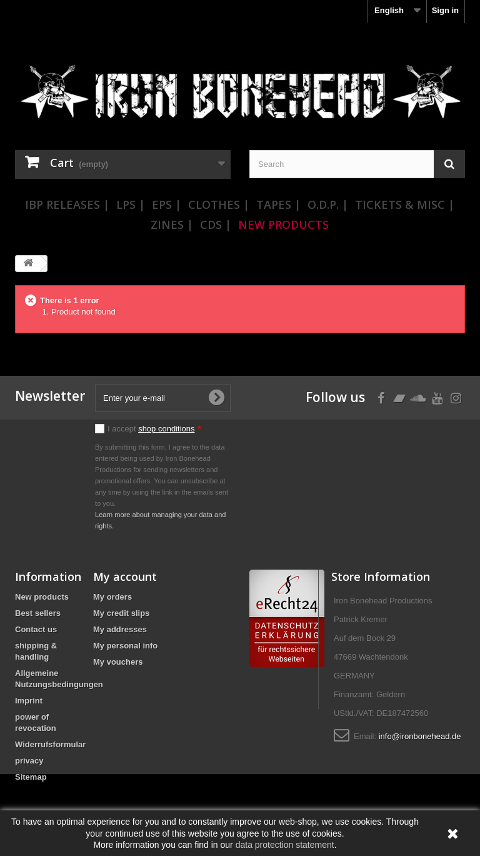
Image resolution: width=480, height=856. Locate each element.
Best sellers (38, 613)
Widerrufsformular (50, 744)
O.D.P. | (328, 204)
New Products (283, 224)
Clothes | (218, 204)
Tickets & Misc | (404, 204)
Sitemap (31, 777)
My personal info (125, 645)
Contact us (36, 629)
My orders (112, 597)
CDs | (215, 224)
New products (42, 597)
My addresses (120, 629)
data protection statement (285, 845)
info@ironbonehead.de (420, 736)
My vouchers (117, 662)
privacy (29, 760)
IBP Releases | (67, 204)
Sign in (445, 10)
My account (125, 576)
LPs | (130, 204)
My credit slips (121, 613)
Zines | (172, 224)
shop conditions (166, 428)
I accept (154, 428)
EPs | (166, 204)
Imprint (28, 700)
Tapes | (278, 204)
